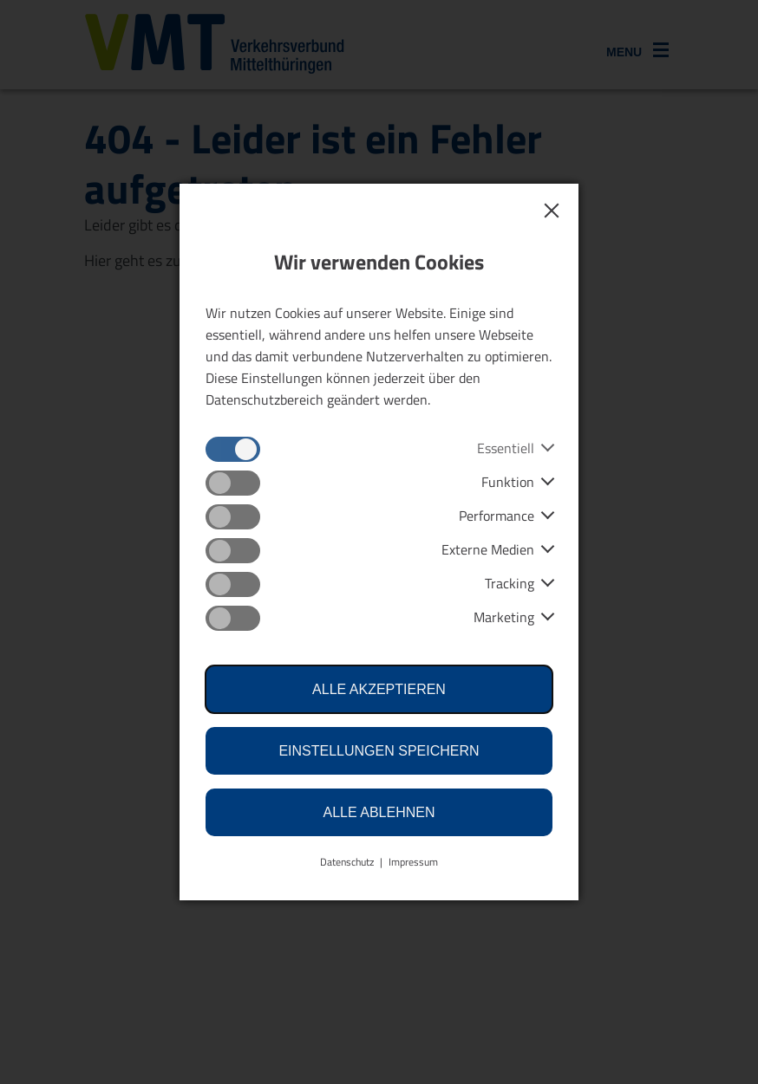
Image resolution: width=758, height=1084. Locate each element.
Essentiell (505, 448)
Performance (496, 515)
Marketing (504, 617)
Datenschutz (347, 862)
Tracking (509, 583)
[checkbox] (233, 449)
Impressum (413, 862)
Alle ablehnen (379, 812)
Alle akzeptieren (379, 689)
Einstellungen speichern (378, 750)
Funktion (507, 481)
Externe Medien (487, 549)
